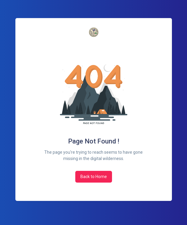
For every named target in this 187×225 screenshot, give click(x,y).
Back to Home (93, 176)
